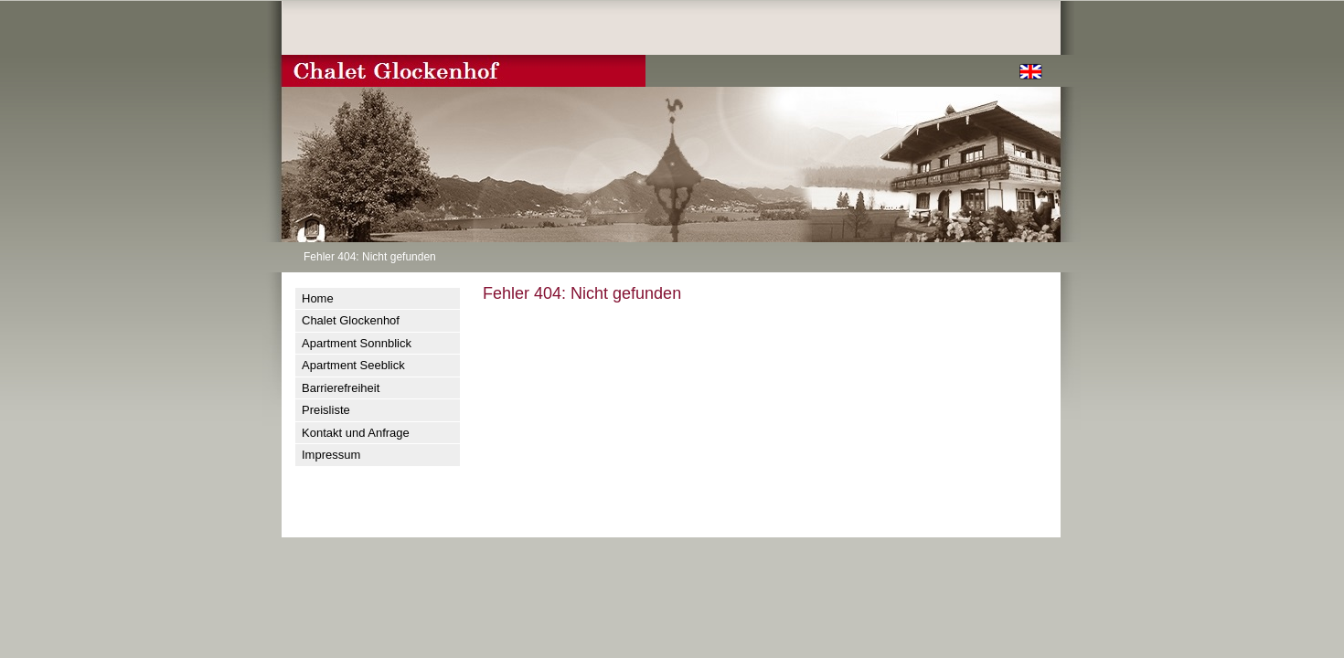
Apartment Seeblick (353, 365)
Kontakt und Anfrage (356, 433)
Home (318, 298)
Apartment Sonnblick (356, 343)
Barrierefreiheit (340, 388)
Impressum (331, 455)
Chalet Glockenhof (351, 320)
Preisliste (326, 410)
